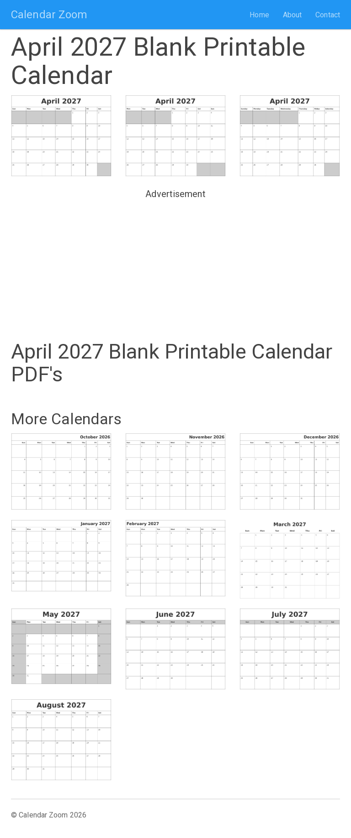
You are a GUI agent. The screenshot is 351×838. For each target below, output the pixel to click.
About (292, 14)
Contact (327, 14)
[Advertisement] (175, 266)
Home (259, 14)
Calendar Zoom (49, 14)
